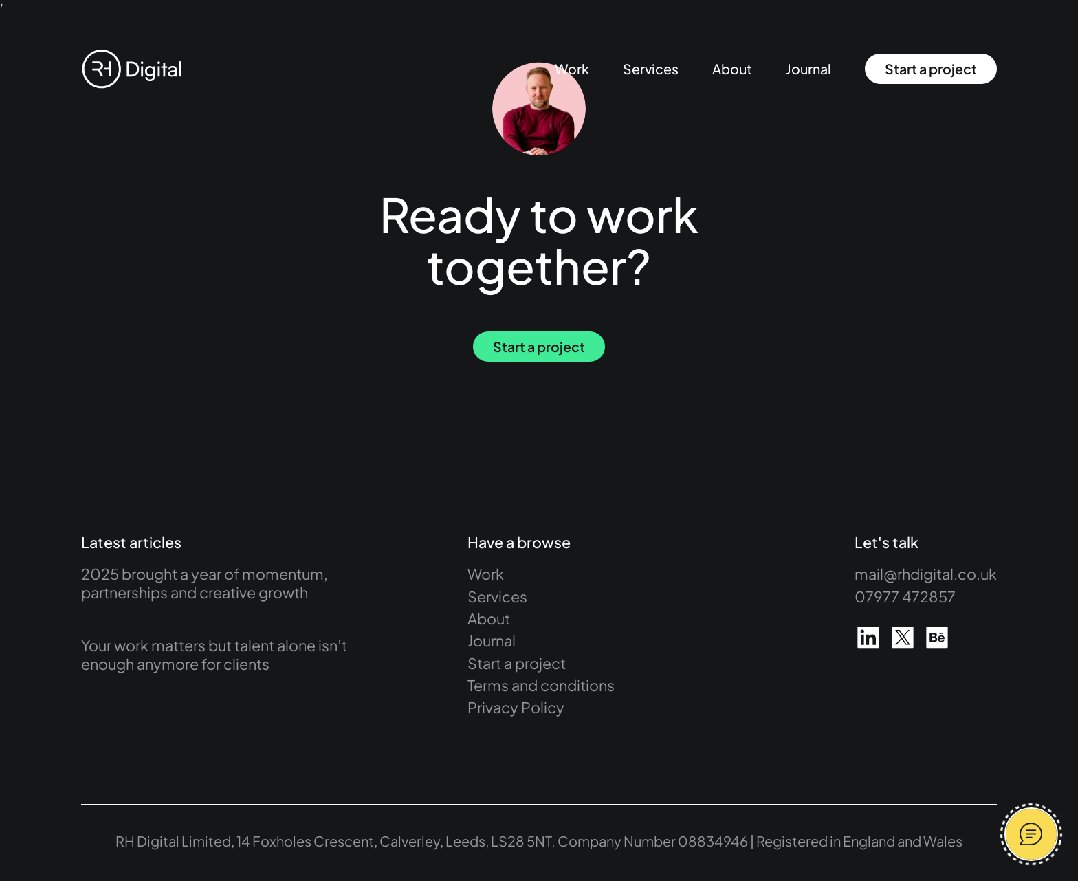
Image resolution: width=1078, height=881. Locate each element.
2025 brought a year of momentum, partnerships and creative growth (204, 583)
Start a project (931, 69)
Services (651, 69)
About (732, 69)
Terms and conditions (541, 685)
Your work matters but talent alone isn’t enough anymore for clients (214, 654)
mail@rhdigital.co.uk (926, 574)
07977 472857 (905, 596)
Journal (808, 69)
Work (572, 69)
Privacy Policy (516, 707)
